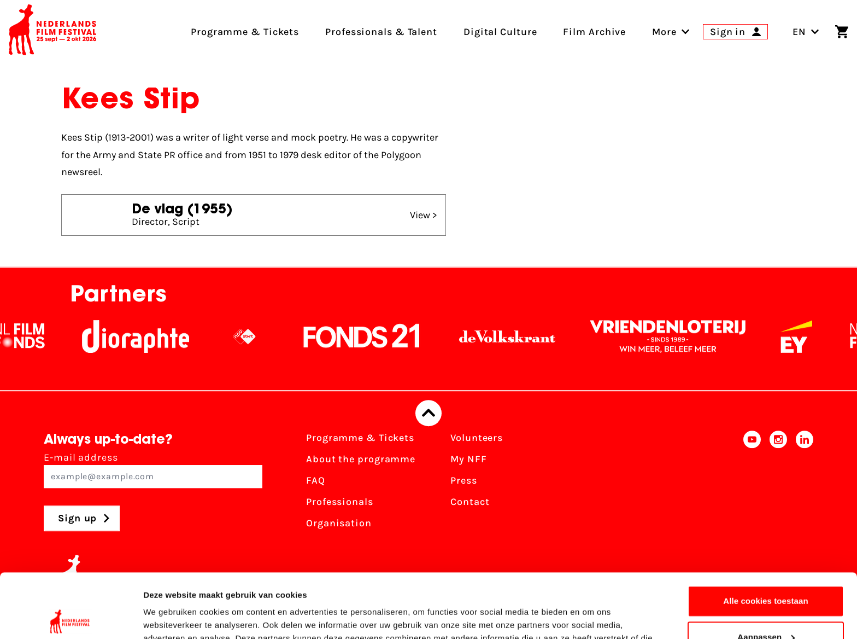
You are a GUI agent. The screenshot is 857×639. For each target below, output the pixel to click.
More (664, 32)
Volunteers (476, 438)
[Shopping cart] (841, 31)
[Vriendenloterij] (701, 336)
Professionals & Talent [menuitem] (381, 32)
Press (463, 480)
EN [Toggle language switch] (806, 32)
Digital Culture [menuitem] (500, 32)
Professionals (339, 502)
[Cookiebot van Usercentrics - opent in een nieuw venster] (71, 617)
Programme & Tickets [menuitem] (245, 32)
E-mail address (153, 469)
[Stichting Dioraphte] (168, 336)
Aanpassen (766, 572)
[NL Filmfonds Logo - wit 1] (52, 336)
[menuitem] (664, 32)
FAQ (315, 480)
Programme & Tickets (360, 438)
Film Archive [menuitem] (594, 32)
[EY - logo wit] (830, 336)
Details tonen (169, 617)
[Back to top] (428, 413)
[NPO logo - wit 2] (277, 336)
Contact (469, 502)
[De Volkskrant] (540, 336)
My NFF (468, 459)
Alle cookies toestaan (765, 537)
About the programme (360, 459)
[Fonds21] (395, 336)
